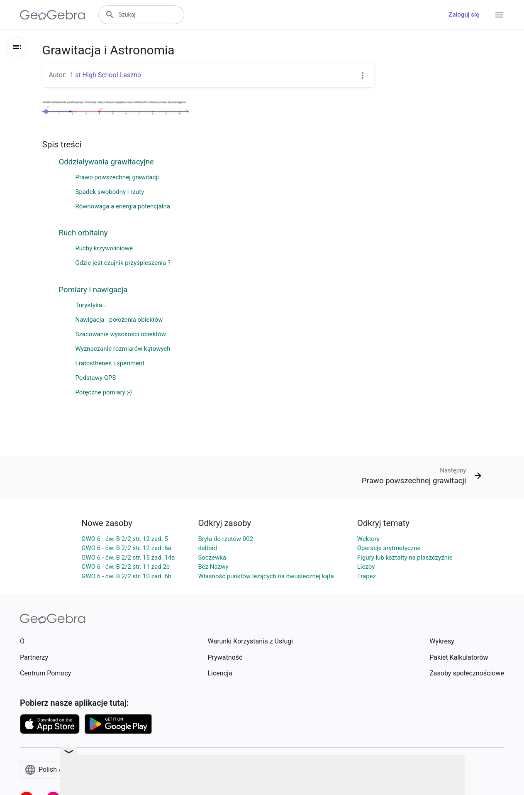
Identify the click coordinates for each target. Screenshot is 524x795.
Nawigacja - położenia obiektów (119, 319)
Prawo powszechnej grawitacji (117, 177)
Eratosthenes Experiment (110, 363)
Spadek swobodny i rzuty (110, 192)
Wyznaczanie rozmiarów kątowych (123, 348)
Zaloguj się (463, 14)
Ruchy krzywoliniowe (104, 248)
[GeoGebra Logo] (52, 15)
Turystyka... (91, 305)
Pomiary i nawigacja (93, 289)
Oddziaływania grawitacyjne (106, 161)
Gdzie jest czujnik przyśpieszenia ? (123, 263)
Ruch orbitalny (83, 232)
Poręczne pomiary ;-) (104, 392)
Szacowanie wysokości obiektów (121, 334)
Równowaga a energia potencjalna (123, 206)
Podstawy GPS (96, 378)
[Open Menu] (499, 15)
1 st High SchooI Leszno (105, 75)
